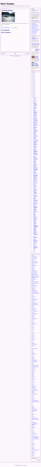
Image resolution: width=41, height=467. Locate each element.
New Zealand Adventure (35, 366)
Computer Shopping (34, 172)
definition (33, 305)
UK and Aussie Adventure (35, 437)
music (32, 362)
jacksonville (33, 343)
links (32, 349)
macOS (33, 352)
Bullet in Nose (35, 121)
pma (32, 383)
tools (32, 428)
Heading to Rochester (34, 221)
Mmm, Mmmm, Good (35, 204)
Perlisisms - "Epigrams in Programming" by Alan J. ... (35, 207)
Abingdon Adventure (34, 261)
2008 (33, 93)
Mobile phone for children (35, 220)
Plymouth (33, 382)
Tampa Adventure (34, 422)
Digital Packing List (34, 27)
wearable (33, 448)
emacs (32, 317)
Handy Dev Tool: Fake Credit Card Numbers (35, 38)
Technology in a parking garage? (35, 229)
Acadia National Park (34, 262)
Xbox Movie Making (34, 215)
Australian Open (34, 270)
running (33, 406)
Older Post (27, 53)
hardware (33, 339)
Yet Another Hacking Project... (34, 138)
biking (32, 280)
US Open (33, 443)
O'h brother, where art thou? (35, 123)
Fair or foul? (34, 239)
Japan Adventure (34, 344)
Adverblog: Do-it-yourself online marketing (35, 151)
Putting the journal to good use (35, 240)
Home (15, 53)
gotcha (32, 335)
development (33, 308)
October (34, 99)
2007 (33, 94)
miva (32, 356)
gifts (32, 334)
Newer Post (3, 53)
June (34, 250)
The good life (34, 245)
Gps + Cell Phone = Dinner (35, 159)
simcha (32, 416)
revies (32, 396)
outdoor (33, 370)
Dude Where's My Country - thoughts (35, 178)
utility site (33, 444)
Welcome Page (34, 10)
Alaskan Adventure (34, 265)
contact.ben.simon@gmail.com (36, 12)
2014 (33, 86)
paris (32, 378)
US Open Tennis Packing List (35, 28)
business (33, 289)
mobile (32, 357)
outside (32, 374)
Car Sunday (34, 216)
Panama (33, 375)
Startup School (35, 117)
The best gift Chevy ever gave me (35, 210)
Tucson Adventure (34, 433)
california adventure (34, 290)
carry (32, 295)
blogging (33, 284)
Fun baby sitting (35, 190)
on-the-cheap (33, 369)
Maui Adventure (34, 353)
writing (32, 454)
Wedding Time (35, 118)
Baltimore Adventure (34, 274)
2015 (33, 85)
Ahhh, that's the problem (35, 116)
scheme (33, 411)
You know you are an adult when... (35, 200)
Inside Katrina (35, 107)
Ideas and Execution (34, 156)
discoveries (33, 309)
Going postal (34, 180)
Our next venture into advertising (35, 120)
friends (32, 327)
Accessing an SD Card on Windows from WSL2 (37, 50)
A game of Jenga (35, 182)
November (34, 98)
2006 (33, 95)
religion (32, 395)
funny (32, 330)
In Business (34, 132)
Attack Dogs (34, 236)
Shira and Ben (35, 114)
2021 (33, 78)
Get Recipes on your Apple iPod (35, 130)
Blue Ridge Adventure (34, 285)
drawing (33, 312)
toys (32, 429)
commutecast (33, 300)
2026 (33, 73)
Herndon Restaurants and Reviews (35, 104)
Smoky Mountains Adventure (35, 419)
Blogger (25, 465)
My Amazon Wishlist (34, 32)
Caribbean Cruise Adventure (35, 293)
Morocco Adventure (34, 361)
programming (33, 388)
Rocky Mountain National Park (35, 401)
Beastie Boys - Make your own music (35, 145)
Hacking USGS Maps (34, 24)
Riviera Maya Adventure (35, 400)
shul (32, 415)
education (33, 314)
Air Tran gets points (34, 223)
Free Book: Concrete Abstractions (35, 192)
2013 (33, 87)
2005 (33, 96)
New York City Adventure (35, 365)
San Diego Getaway (34, 410)
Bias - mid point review (35, 106)
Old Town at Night (35, 136)
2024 (33, 75)
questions (33, 392)
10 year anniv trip (34, 256)
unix (32, 440)
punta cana (33, 391)
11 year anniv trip (34, 257)
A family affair (35, 218)
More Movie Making (34, 198)
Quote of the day (35, 181)
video (32, 447)
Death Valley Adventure (35, 304)
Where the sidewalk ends (35, 189)
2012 (33, 88)
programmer (33, 387)
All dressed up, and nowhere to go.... (35, 125)
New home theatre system (35, 212)
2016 (33, 84)
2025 (33, 74)
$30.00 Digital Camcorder (35, 127)
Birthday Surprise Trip (34, 281)
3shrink (32, 260)
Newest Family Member (35, 166)
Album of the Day (35, 167)
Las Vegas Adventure (34, 348)
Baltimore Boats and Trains (35, 275)
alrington (33, 266)
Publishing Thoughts (34, 129)
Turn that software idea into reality (35, 20)
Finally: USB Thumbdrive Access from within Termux (37, 57)
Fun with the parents (34, 163)
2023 (33, 76)
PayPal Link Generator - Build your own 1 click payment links (35, 44)
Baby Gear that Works (34, 31)
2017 (33, 83)
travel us (33, 432)
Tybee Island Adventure (35, 436)
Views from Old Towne (35, 149)
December (34, 97)
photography (33, 379)
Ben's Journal (7, 3)
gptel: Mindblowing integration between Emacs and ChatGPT (37, 64)
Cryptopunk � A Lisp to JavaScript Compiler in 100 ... (35, 234)
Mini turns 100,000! (34, 185)
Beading (34, 213)
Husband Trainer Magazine (35, 142)
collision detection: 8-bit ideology (35, 175)
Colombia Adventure (34, 299)
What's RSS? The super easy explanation (35, 113)
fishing (32, 322)
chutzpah (33, 296)
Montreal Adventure (34, 360)
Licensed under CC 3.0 (18, 465)
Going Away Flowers (34, 133)
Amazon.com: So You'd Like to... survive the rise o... (35, 154)
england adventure (34, 318)
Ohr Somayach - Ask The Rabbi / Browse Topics (35, 169)
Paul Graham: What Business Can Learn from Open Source (35, 226)
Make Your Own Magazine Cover (35, 147)
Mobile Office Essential (34, 231)
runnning (33, 407)
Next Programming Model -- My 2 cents (35, 196)
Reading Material (35, 217)
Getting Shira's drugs (35, 242)
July (33, 249)
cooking (33, 301)
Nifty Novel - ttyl (35, 164)
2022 (33, 77)
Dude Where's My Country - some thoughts (35, 248)
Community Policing (34, 110)
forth (32, 326)
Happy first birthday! (34, 161)
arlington (33, 269)
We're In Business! (35, 179)
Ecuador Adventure (34, 313)
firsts (32, 321)
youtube (33, 455)
